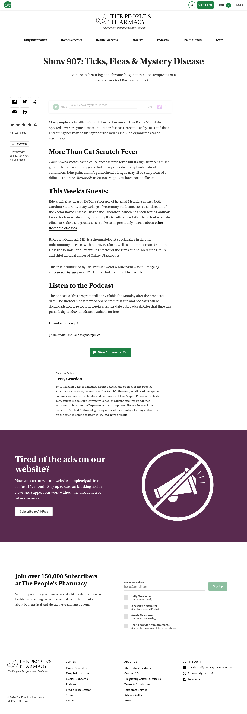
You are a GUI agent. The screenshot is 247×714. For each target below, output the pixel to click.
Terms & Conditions (137, 684)
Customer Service (135, 689)
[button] (24, 111)
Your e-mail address (134, 582)
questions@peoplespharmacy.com (207, 667)
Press (127, 700)
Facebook (191, 679)
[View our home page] (7, 5)
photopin (90, 335)
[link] (14, 101)
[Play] (55, 106)
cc (98, 335)
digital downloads (74, 312)
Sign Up (218, 586)
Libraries (137, 40)
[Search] (191, 4)
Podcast (71, 684)
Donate (70, 700)
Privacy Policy (133, 695)
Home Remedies (71, 40)
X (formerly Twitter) (198, 673)
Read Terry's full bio (115, 415)
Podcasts (163, 40)
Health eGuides (192, 40)
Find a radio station (79, 689)
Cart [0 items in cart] (225, 5)
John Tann (72, 335)
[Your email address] (164, 588)
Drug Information (35, 40)
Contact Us (131, 673)
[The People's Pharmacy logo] (123, 20)
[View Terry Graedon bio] (108, 379)
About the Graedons (137, 668)
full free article (132, 272)
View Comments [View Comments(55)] (110, 352)
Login (239, 5)
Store (219, 40)
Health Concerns (107, 40)
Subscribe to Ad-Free (34, 511)
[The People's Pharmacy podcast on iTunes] (159, 107)
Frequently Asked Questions (142, 679)
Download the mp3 (63, 323)
